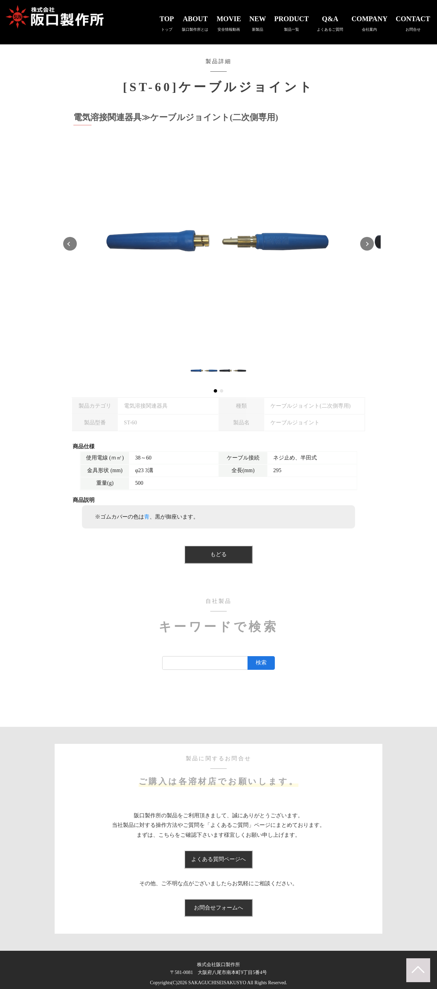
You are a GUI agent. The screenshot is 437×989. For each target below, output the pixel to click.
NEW (257, 23)
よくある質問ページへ (218, 859)
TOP (167, 23)
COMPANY (369, 23)
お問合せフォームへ (218, 907)
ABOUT (195, 23)
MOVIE (228, 23)
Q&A (330, 23)
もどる (218, 554)
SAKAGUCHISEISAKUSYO (217, 982)
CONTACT (413, 23)
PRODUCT (291, 23)
